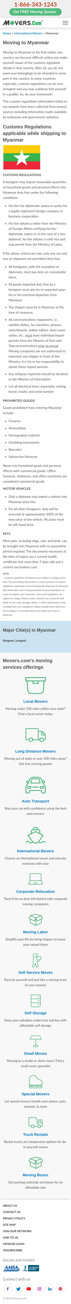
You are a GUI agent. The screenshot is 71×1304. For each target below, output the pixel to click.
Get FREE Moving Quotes (34, 11)
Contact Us (11, 1212)
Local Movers (35, 701)
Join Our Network (17, 1231)
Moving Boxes (35, 1175)
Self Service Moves (35, 972)
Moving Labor (35, 932)
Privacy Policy (14, 1218)
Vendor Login (13, 1244)
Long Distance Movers (35, 751)
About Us (10, 1205)
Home (7, 33)
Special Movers (35, 1094)
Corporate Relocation (35, 891)
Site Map (9, 1224)
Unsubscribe (12, 1250)
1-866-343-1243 (35, 5)
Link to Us (10, 1237)
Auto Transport (35, 801)
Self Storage (35, 1013)
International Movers (28, 33)
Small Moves (35, 1053)
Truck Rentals (35, 1134)
